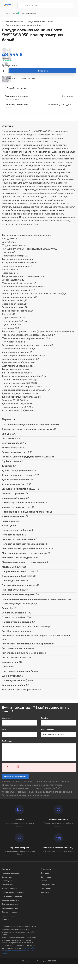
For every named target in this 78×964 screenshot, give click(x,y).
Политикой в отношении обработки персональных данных (18, 950)
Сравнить (10, 78)
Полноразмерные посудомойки (23, 25)
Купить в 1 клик (29, 78)
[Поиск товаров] (47, 5)
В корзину (43, 70)
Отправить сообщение (15, 776)
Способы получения (16, 88)
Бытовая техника (13, 21)
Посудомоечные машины (41, 21)
